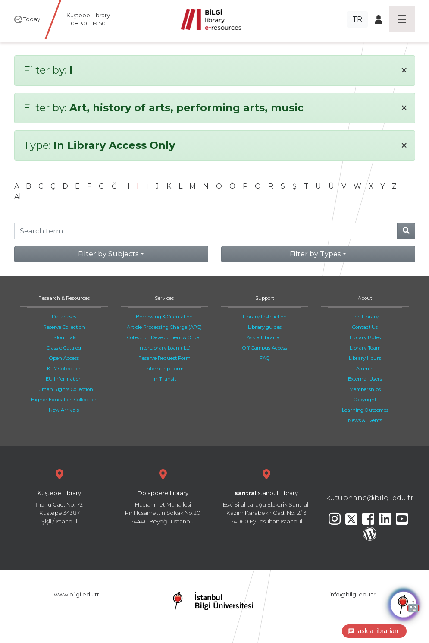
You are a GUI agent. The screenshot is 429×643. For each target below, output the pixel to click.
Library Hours (365, 358)
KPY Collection (64, 369)
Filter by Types (315, 254)
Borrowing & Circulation (164, 317)
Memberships (365, 389)
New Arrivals (64, 410)
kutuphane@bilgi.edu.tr (369, 498)
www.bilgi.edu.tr (76, 594)
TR (357, 19)
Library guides (265, 327)
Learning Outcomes (365, 410)
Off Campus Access (264, 348)
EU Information (64, 379)
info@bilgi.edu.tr (352, 594)
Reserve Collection (64, 327)
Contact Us (365, 327)
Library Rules (365, 337)
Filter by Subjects (108, 254)
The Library (365, 317)
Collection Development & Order (164, 337)
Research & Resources (64, 298)
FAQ (265, 358)
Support (264, 298)
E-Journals (63, 337)
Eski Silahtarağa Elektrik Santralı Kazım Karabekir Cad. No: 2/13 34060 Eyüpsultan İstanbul (266, 495)
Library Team (365, 348)
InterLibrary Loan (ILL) (164, 348)
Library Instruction (265, 317)
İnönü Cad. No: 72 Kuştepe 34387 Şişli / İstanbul (59, 495)
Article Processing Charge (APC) (164, 327)
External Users (365, 379)
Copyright (365, 400)
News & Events (365, 420)
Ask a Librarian (265, 337)
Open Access (64, 358)
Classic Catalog (64, 348)
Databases (64, 317)
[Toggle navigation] (402, 19)
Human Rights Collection (63, 389)
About (365, 298)
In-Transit (164, 379)
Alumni (365, 369)
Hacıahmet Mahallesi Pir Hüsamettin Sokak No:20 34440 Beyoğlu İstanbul (163, 495)
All (18, 196)
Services (164, 298)
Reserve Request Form (164, 358)
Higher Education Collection (64, 400)
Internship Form (164, 369)
